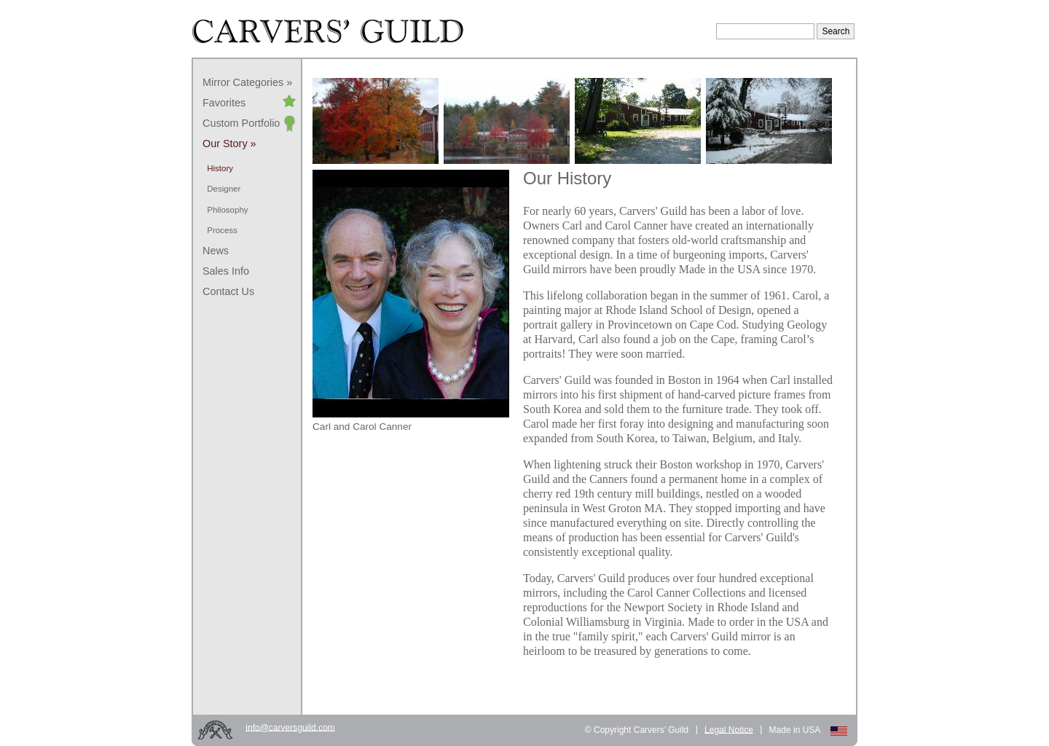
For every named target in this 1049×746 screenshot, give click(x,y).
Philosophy (227, 209)
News (216, 250)
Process (222, 230)
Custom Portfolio (241, 123)
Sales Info (226, 271)
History (220, 168)
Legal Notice (728, 729)
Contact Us (228, 291)
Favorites (224, 103)
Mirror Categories (243, 82)
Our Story (225, 143)
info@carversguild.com (289, 727)
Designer (223, 188)
